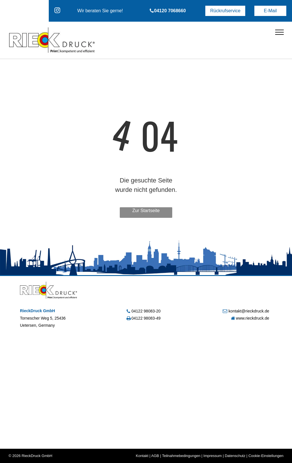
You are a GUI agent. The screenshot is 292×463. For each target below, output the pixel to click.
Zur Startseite (146, 210)
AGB (155, 456)
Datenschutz (235, 456)
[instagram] (57, 11)
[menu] (279, 32)
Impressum (212, 456)
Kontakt (142, 456)
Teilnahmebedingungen (181, 456)
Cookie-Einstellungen (265, 456)
